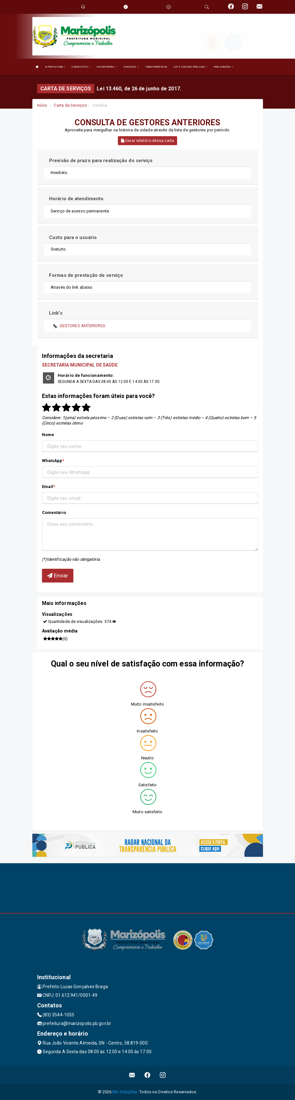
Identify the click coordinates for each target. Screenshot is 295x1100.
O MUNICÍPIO (80, 66)
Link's (55, 313)
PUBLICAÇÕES (223, 66)
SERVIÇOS (131, 66)
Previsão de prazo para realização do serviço (100, 160)
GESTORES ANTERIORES (82, 325)
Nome (48, 434)
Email (47, 486)
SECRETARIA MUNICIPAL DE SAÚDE (80, 365)
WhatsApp (52, 460)
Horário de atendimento (76, 199)
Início (42, 105)
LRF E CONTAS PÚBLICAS (190, 66)
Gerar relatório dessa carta (147, 140)
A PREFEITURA (55, 66)
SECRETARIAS (106, 66)
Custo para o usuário (73, 237)
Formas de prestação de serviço (86, 275)
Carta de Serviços (70, 105)
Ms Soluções (124, 1091)
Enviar (58, 575)
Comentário (54, 512)
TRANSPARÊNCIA (156, 66)
